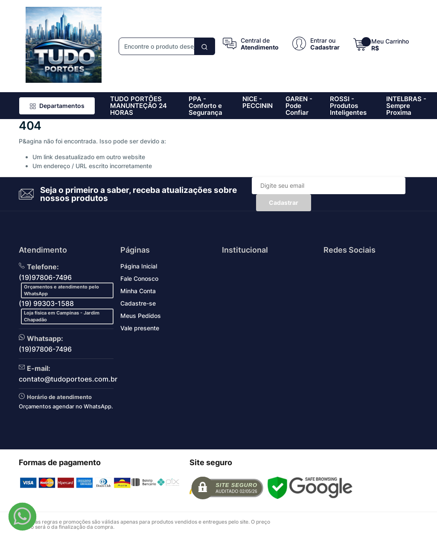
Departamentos (56, 105)
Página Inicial (138, 266)
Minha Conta (138, 290)
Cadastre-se (138, 303)
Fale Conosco (139, 278)
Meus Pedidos (140, 315)
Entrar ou (322, 40)
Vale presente (139, 328)
